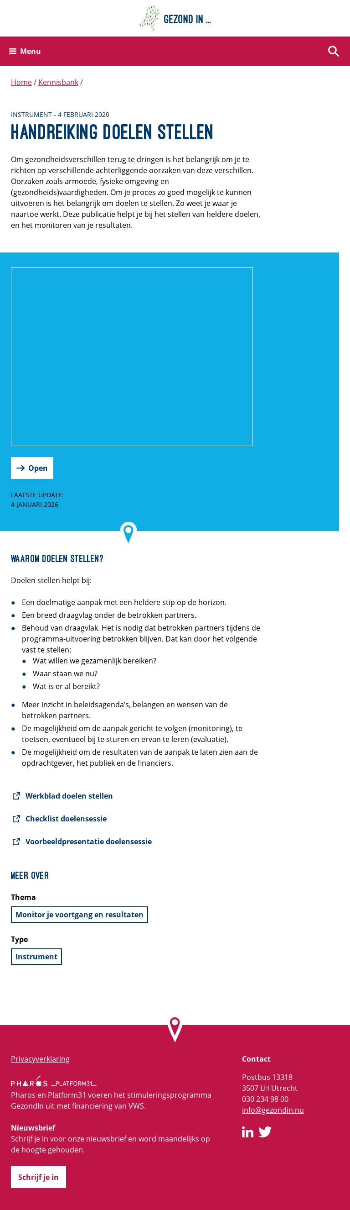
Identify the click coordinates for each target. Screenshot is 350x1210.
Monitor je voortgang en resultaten (79, 915)
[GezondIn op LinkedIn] (248, 1133)
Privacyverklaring (40, 1059)
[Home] (175, 18)
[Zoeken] (333, 51)
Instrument (36, 957)
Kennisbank (58, 82)
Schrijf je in (38, 1177)
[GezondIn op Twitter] (265, 1133)
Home (21, 82)
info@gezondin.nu (273, 1110)
